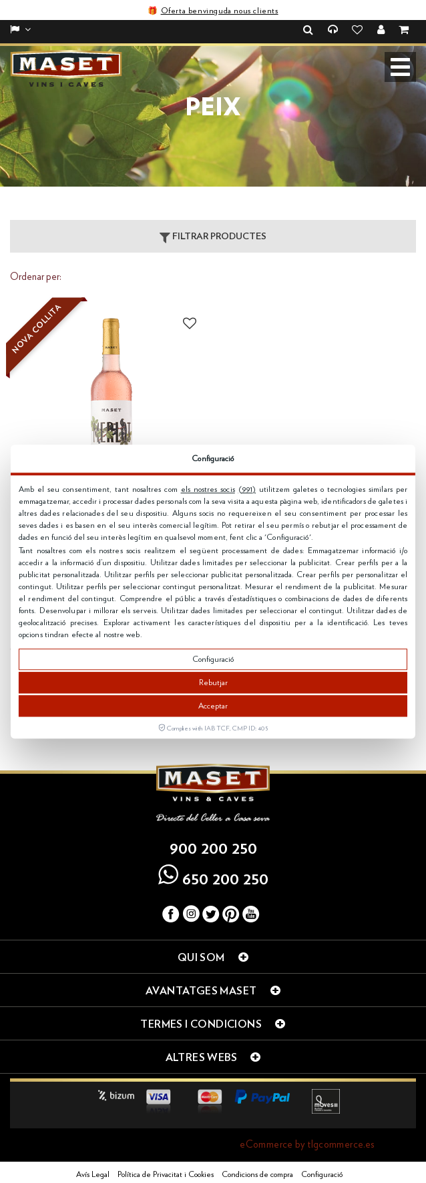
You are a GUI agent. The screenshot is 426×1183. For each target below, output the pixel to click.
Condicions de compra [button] (257, 1174)
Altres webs (213, 1057)
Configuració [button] (322, 1174)
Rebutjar (213, 682)
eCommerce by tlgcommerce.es (307, 1145)
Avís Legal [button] (93, 1174)
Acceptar (213, 706)
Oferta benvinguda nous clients (219, 11)
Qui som (213, 957)
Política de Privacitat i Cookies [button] (166, 1174)
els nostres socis (208, 489)
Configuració (213, 659)
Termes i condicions (212, 1024)
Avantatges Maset (213, 990)
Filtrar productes (213, 237)
